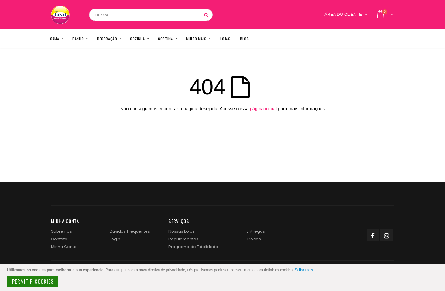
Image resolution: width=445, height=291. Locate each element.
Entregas (256, 231)
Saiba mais (304, 270)
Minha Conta (64, 247)
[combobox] (151, 15)
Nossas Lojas (181, 231)
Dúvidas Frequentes (130, 231)
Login (115, 239)
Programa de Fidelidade (193, 247)
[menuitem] (244, 38)
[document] (223, 277)
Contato (59, 239)
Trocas (254, 239)
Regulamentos (183, 239)
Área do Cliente (343, 14)
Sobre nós (61, 231)
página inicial (263, 108)
